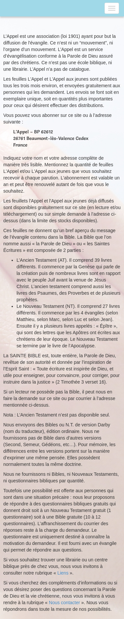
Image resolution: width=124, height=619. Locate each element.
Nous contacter (64, 602)
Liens (62, 573)
